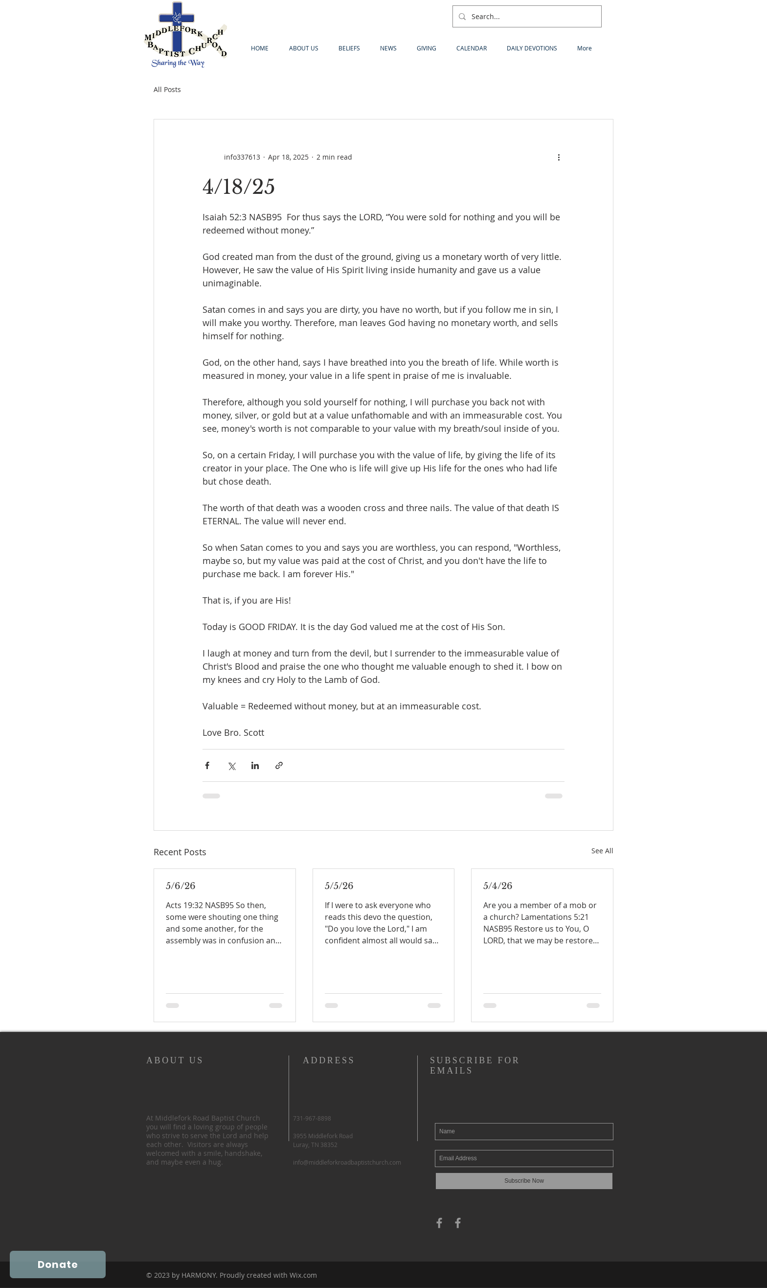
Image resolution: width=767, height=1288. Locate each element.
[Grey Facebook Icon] (439, 1223)
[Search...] (526, 16)
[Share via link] (279, 765)
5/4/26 (498, 886)
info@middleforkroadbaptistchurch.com (347, 1162)
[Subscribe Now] (524, 1181)
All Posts (167, 89)
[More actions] (558, 157)
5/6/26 (181, 886)
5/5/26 (339, 886)
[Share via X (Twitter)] (231, 765)
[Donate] (58, 1264)
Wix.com (303, 1275)
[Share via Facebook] (207, 765)
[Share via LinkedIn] (255, 765)
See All (602, 850)
